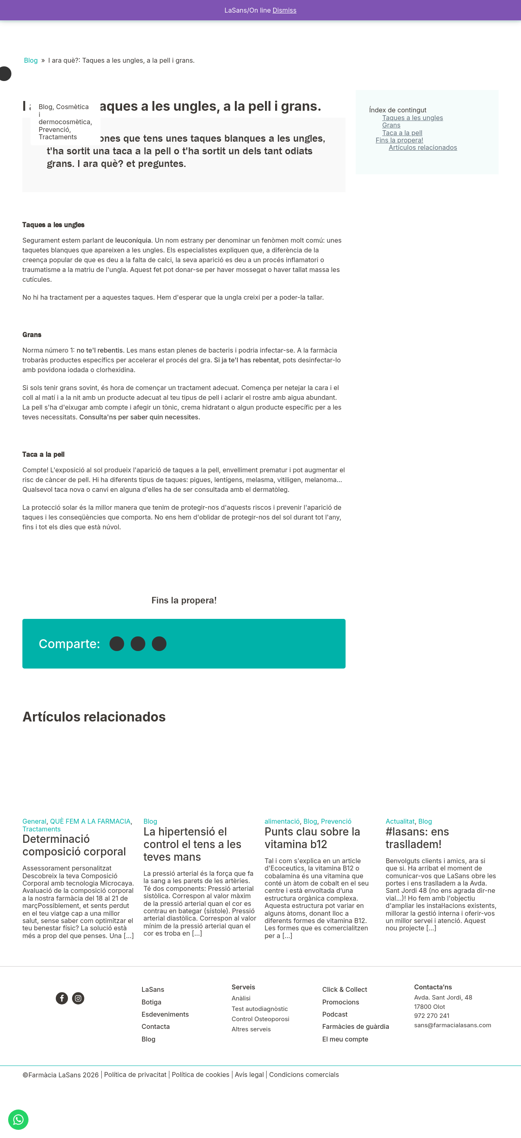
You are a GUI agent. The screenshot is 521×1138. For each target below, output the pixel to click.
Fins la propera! (399, 193)
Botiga (85, 38)
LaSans (35, 38)
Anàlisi (241, 1051)
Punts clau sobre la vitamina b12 (312, 890)
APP (441, 37)
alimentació (282, 874)
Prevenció (54, 182)
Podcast (335, 1067)
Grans (391, 178)
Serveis (61, 38)
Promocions (340, 1055)
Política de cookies (201, 1127)
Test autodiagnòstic (260, 1062)
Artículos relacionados (423, 200)
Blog (336, 37)
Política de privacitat (135, 1127)
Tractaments (58, 190)
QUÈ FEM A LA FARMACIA (90, 874)
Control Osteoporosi (260, 1072)
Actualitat (400, 874)
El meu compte (367, 37)
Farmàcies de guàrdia (355, 1079)
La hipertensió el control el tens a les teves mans (193, 897)
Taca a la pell (402, 185)
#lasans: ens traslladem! (417, 890)
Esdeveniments (120, 38)
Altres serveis (251, 1082)
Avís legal (249, 1127)
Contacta (201, 38)
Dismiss (285, 10)
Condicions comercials (304, 1127)
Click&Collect (165, 38)
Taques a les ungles (412, 170)
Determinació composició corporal (74, 898)
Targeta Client (411, 37)
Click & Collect (345, 1042)
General (34, 874)
